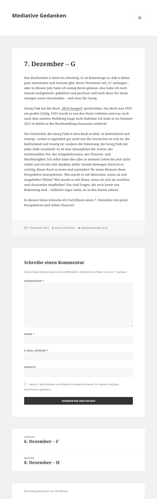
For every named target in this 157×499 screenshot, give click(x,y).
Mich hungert (72, 108)
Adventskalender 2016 (94, 227)
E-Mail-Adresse (36, 350)
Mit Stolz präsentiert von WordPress (46, 491)
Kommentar (34, 281)
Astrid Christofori (65, 227)
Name (29, 334)
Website (30, 367)
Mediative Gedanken (39, 15)
